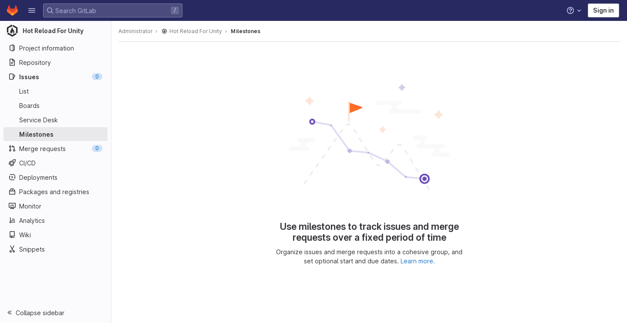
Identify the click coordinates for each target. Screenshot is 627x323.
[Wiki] (55, 235)
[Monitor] (55, 206)
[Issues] (55, 77)
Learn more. (418, 261)
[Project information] (55, 48)
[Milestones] (55, 134)
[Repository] (55, 62)
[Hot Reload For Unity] (55, 30)
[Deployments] (55, 177)
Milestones (245, 31)
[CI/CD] (55, 163)
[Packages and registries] (55, 192)
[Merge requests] (55, 148)
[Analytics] (55, 220)
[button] (32, 10)
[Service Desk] (55, 120)
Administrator (135, 31)
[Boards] (55, 105)
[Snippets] (55, 249)
